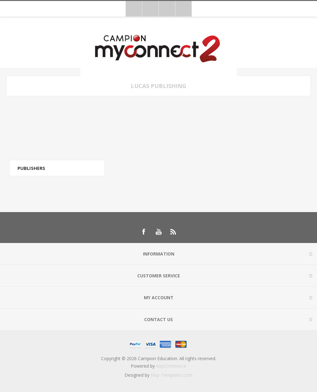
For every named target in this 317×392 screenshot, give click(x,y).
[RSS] (173, 232)
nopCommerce (171, 366)
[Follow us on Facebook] (144, 232)
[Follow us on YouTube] (158, 232)
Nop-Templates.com (172, 375)
